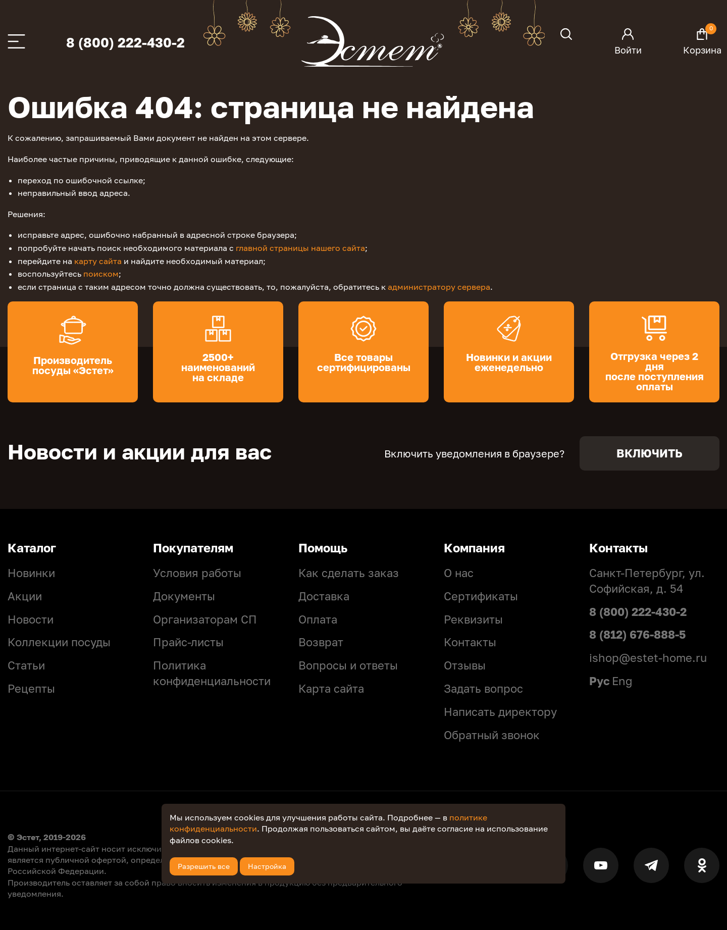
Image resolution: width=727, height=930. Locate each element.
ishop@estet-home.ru (648, 657)
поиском (101, 274)
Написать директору (500, 711)
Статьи (26, 665)
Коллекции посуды (59, 642)
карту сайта (98, 261)
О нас (459, 573)
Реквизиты (473, 619)
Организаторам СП (205, 619)
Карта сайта (331, 688)
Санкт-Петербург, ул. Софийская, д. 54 (647, 580)
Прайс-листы (188, 642)
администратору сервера (439, 287)
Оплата (317, 619)
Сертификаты (481, 596)
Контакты (470, 642)
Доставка (323, 596)
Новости (31, 619)
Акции (25, 596)
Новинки (31, 573)
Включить (649, 453)
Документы (184, 596)
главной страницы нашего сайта (300, 248)
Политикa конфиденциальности (212, 673)
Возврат (320, 642)
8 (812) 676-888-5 (637, 634)
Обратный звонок (492, 735)
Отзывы (465, 665)
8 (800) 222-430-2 (125, 42)
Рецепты (31, 688)
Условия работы (197, 573)
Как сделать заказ (348, 573)
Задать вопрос (483, 688)
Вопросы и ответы (348, 665)
